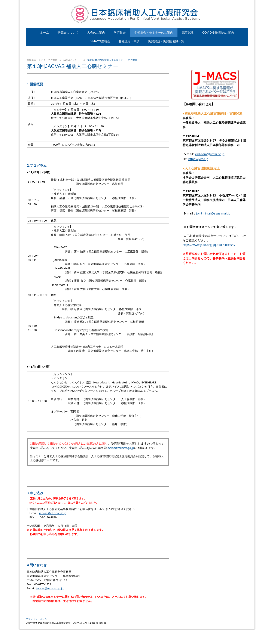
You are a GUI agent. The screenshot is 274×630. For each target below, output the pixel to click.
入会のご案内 (96, 32)
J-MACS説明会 (100, 41)
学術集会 (120, 32)
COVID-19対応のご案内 (218, 32)
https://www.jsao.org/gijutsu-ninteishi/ (209, 245)
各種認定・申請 (129, 41)
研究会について (68, 32)
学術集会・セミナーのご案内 (153, 32)
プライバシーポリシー (37, 619)
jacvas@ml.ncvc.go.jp (120, 448)
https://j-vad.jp (198, 159)
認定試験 (188, 32)
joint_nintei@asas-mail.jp (213, 213)
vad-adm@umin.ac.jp (209, 154)
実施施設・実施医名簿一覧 (166, 41)
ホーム (44, 32)
